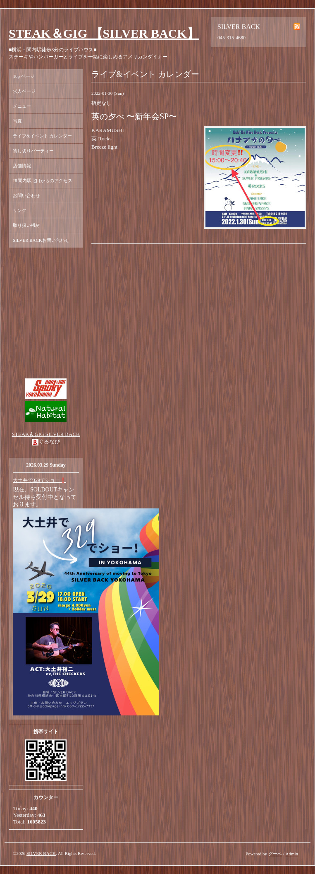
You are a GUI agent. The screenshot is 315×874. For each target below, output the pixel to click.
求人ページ (24, 91)
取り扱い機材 (26, 225)
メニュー (22, 106)
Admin (291, 853)
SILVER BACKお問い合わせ (41, 240)
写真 (17, 120)
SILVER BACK (41, 853)
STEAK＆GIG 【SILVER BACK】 (104, 33)
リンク (19, 210)
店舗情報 (22, 165)
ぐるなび (49, 441)
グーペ (275, 853)
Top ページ (24, 76)
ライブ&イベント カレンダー (42, 135)
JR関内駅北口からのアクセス (42, 180)
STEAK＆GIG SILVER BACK (46, 434)
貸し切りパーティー (33, 150)
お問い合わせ (26, 195)
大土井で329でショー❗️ (39, 480)
